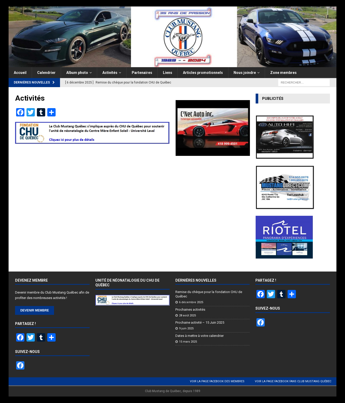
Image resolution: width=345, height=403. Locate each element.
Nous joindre (245, 73)
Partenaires (142, 73)
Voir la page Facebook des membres (217, 381)
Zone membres (283, 73)
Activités (109, 73)
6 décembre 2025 (191, 302)
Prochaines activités (190, 309)
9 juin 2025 (186, 328)
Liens (167, 73)
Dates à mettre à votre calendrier (199, 336)
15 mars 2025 (188, 341)
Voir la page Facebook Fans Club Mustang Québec (293, 381)
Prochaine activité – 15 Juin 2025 (199, 322)
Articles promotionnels (203, 73)
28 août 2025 (187, 315)
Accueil (20, 73)
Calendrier (46, 73)
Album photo (77, 73)
